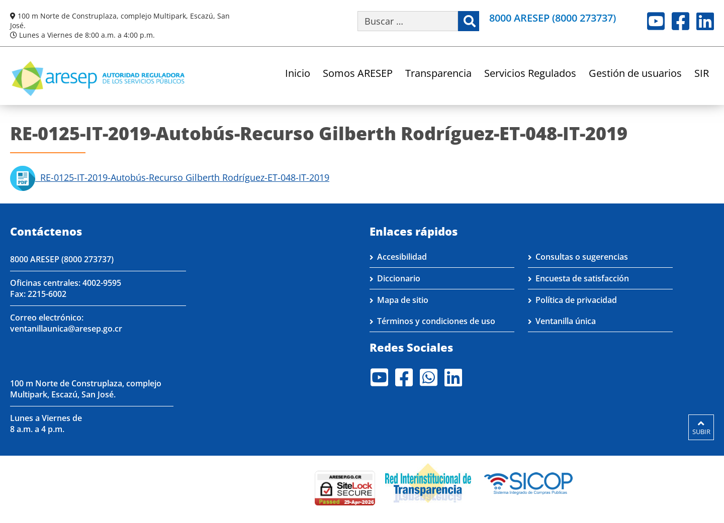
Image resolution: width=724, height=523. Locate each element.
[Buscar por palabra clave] (407, 21)
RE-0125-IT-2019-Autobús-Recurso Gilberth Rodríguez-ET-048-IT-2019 (169, 177)
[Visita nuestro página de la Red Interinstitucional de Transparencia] (428, 482)
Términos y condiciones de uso (436, 321)
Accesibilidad (402, 256)
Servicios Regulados (530, 74)
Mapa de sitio (402, 299)
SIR (701, 74)
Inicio (297, 74)
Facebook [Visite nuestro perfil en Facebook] (680, 21)
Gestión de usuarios (635, 74)
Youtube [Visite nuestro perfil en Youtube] (656, 21)
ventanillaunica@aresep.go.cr (66, 328)
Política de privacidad (576, 299)
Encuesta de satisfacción (582, 278)
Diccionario (398, 278)
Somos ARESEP (358, 74)
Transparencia (438, 74)
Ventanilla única (565, 321)
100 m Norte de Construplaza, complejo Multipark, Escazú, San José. (85, 389)
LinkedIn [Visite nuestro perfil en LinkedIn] (705, 21)
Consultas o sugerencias (581, 256)
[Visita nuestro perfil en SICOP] (529, 482)
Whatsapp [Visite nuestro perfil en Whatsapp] (428, 377)
